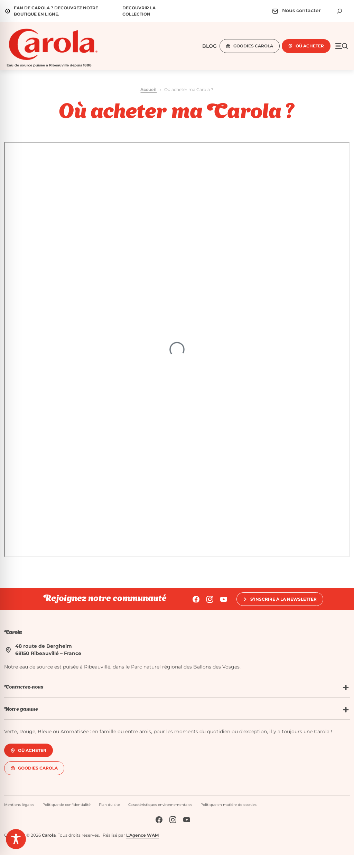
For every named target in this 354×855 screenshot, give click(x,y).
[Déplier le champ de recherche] (339, 11)
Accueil (148, 89)
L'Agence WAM (142, 835)
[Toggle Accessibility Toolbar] (16, 839)
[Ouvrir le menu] (341, 46)
